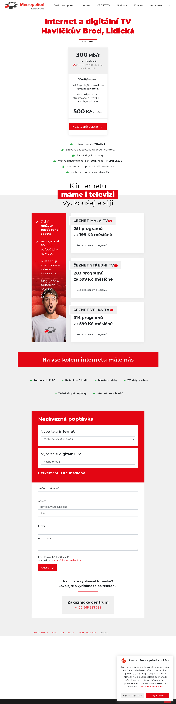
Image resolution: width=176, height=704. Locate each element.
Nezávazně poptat (88, 127)
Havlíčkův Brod (87, 633)
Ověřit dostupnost (64, 5)
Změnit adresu (88, 41)
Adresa (42, 501)
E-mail (41, 526)
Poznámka (44, 538)
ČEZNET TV (103, 5)
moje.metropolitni (160, 5)
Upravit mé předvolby (150, 686)
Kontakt (138, 5)
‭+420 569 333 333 (88, 607)
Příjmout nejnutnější (132, 695)
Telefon (42, 513)
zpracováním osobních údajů (66, 560)
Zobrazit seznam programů (92, 245)
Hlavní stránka (40, 633)
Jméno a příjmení (48, 488)
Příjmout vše (158, 695)
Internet (85, 5)
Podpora (122, 5)
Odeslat (47, 567)
